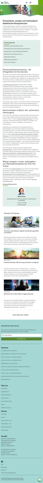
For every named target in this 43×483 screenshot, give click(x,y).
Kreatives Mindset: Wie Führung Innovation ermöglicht (21, 262)
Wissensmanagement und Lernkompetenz (14, 174)
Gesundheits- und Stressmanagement (17, 51)
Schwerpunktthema (5, 379)
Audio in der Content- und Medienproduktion (11, 360)
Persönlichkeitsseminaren (11, 84)
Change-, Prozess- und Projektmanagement (11, 373)
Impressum (3, 470)
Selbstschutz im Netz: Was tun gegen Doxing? (18, 294)
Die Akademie (4, 388)
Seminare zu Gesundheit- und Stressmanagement (16, 153)
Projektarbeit (22, 134)
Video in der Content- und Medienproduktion (11, 357)
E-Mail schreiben (21, 204)
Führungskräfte (7, 149)
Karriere (3, 404)
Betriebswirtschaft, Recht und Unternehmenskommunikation (15, 376)
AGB (2, 464)
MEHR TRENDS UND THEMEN (21, 315)
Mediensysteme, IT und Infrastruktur (9, 363)
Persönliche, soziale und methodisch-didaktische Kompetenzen (15, 366)
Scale (26, 4)
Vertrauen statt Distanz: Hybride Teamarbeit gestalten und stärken (21, 232)
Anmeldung (3, 414)
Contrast (30, 4)
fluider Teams (15, 134)
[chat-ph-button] (40, 480)
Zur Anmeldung (21, 339)
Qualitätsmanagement (6, 395)
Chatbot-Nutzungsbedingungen (8, 472)
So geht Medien (4, 430)
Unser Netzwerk (5, 398)
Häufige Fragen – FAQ (6, 423)
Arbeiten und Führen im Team (14, 54)
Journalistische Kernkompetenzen (9, 350)
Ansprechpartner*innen (6, 420)
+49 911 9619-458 (21, 203)
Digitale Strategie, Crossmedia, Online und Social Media (13, 353)
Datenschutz (4, 467)
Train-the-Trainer (10, 62)
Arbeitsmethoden (10, 57)
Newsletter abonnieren (6, 427)
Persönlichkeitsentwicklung (14, 46)
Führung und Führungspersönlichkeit (9, 370)
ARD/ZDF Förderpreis (6, 407)
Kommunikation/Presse (6, 401)
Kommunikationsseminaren (25, 119)
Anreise (3, 417)
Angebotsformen (5, 391)
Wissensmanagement (11, 59)
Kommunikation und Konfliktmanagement (18, 49)
